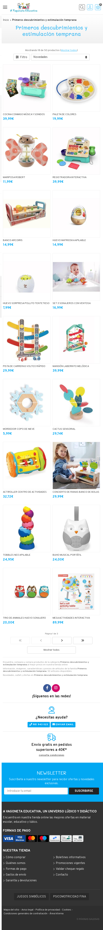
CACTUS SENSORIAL (64, 429)
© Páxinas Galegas (88, 919)
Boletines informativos (71, 857)
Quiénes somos (15, 863)
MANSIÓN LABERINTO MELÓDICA (71, 366)
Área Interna (56, 913)
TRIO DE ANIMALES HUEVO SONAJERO (24, 618)
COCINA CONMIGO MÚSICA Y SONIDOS (24, 114)
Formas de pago (16, 869)
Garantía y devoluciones (21, 880)
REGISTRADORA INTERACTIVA (69, 177)
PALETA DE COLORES (64, 114)
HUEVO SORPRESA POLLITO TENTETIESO (26, 303)
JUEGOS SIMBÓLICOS (31, 897)
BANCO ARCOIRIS (12, 240)
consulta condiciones (51, 755)
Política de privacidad (48, 909)
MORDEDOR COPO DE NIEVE (19, 429)
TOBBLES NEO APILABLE (16, 555)
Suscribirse (84, 791)
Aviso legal (27, 909)
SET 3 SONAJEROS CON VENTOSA (72, 303)
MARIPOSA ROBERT (14, 177)
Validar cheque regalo (70, 869)
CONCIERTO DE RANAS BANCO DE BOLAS (76, 492)
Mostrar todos (69, 50)
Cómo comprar (16, 857)
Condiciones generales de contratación (25, 913)
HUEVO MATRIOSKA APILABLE (69, 240)
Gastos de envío (16, 875)
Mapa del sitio (11, 909)
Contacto (62, 875)
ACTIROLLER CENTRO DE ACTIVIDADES (25, 492)
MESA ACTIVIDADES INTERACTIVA (71, 618)
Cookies (66, 909)
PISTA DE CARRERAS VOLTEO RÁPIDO (24, 366)
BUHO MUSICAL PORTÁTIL (67, 555)
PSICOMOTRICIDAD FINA (69, 897)
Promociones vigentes (70, 863)
